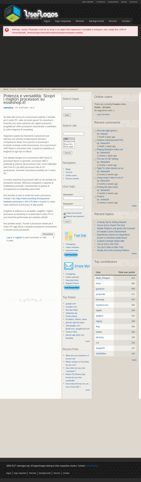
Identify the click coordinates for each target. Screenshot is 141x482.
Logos (47, 21)
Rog (98, 326)
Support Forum (72, 283)
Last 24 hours (103, 114)
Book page (69, 146)
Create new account (74, 213)
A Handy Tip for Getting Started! (111, 222)
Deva (98, 283)
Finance (100, 196)
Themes (80, 21)
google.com (71, 304)
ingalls (99, 310)
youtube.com (71, 307)
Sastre (99, 332)
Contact (126, 21)
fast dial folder (72, 310)
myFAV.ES (133, 2)
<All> (69, 139)
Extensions (113, 2)
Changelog (70, 244)
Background (69, 141)
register (18, 237)
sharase (104, 134)
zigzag (99, 321)
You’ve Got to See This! (108, 244)
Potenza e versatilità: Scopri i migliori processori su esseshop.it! (53, 89)
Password (68, 204)
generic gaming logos (75, 322)
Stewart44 (105, 143)
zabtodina (8, 107)
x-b (97, 343)
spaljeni (99, 316)
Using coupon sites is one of (110, 177)
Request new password (75, 216)
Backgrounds (96, 21)
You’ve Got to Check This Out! (111, 225)
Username (68, 194)
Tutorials (100, 2)
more (88, 341)
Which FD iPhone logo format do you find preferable (75, 377)
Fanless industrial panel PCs (110, 140)
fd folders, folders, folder (76, 319)
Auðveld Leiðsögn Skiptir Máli (110, 241)
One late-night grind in (107, 130)
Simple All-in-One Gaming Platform (113, 250)
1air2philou (101, 353)
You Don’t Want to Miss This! (110, 247)
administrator (92, 466)
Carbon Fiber (71, 332)
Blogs (124, 2)
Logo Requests (63, 21)
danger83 (100, 348)
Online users (71, 175)
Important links (72, 250)
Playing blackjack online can (110, 149)
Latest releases (72, 247)
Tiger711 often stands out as (110, 168)
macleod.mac (102, 305)
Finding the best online (107, 187)
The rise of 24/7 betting (107, 159)
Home (5, 89)
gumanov (100, 289)
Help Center (87, 2)
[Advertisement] (70, 61)
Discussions (48, 234)
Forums (113, 21)
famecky (100, 337)
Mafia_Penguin (103, 278)
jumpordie (100, 294)
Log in (9, 237)
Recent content (72, 178)
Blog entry (69, 144)
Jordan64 (104, 199)
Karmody (100, 299)
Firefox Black (71, 316)
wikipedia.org (71, 313)
